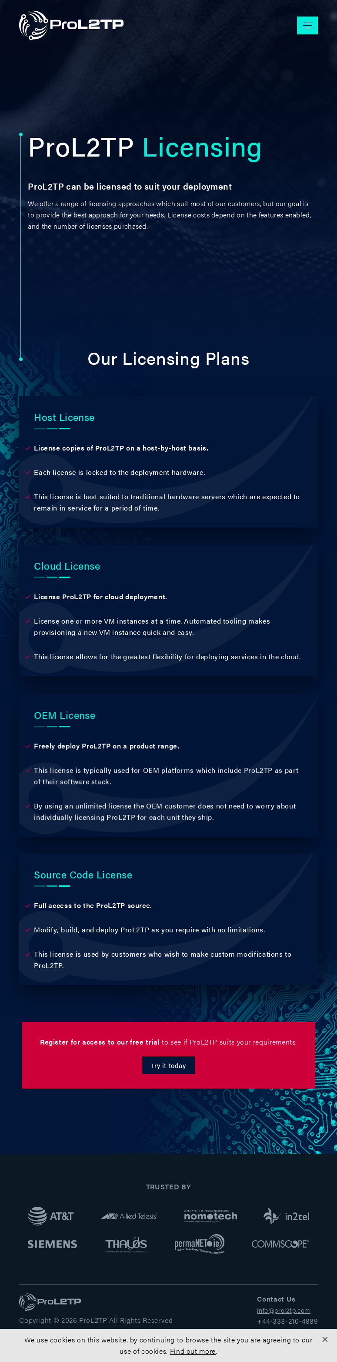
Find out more (193, 1351)
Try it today (168, 1065)
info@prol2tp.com (283, 1310)
